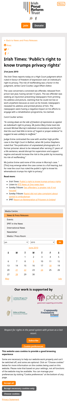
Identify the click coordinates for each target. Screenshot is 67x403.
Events (10, 219)
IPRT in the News (15, 223)
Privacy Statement (10, 399)
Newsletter (12, 232)
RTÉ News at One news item (31, 184)
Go (60, 242)
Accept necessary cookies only (19, 388)
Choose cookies (12, 393)
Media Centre (11, 211)
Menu (61, 4)
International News (16, 227)
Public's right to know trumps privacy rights (40, 181)
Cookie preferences (33, 346)
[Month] (16, 242)
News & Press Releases (18, 215)
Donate (39, 25)
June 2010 (33, 247)
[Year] (42, 242)
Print (7, 45)
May (7, 278)
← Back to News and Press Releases (20, 40)
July (60, 278)
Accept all (9, 383)
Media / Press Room (16, 236)
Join (25, 25)
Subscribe (33, 340)
